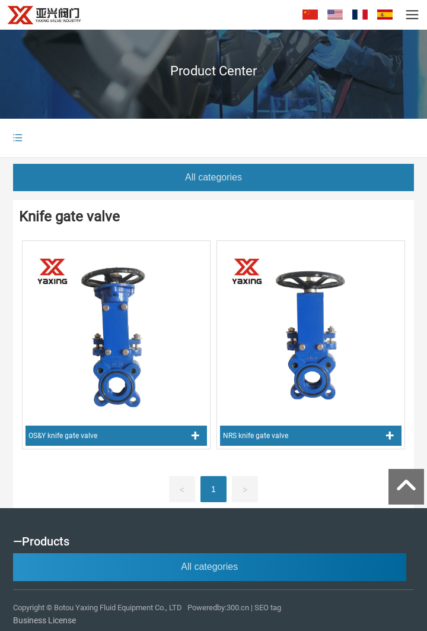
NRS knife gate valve (255, 436)
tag (276, 607)
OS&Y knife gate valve (62, 436)
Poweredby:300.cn (218, 607)
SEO (261, 607)
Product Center (213, 71)
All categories (213, 177)
